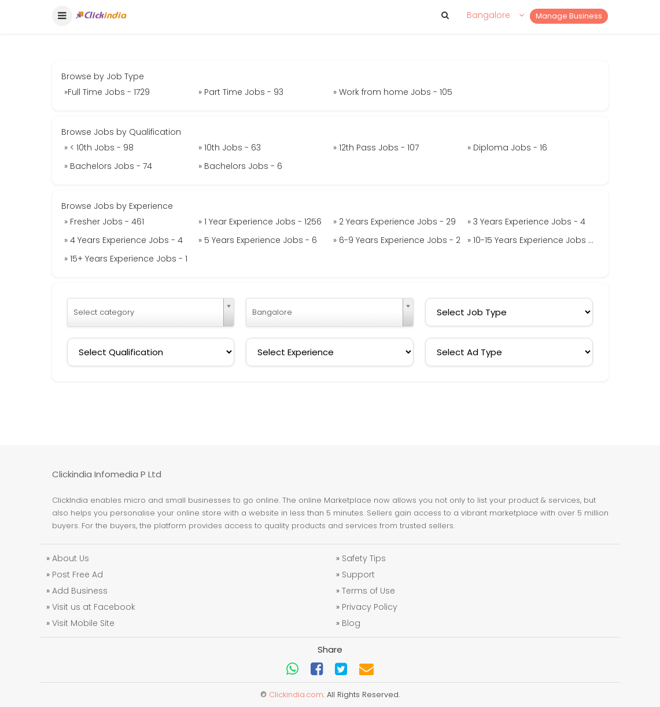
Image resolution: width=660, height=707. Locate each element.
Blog (351, 623)
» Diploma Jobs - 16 (507, 147)
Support (358, 574)
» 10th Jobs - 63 (229, 147)
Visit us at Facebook (93, 607)
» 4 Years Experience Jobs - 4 (123, 240)
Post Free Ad (77, 574)
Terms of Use (368, 590)
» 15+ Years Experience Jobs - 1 (125, 258)
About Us (70, 558)
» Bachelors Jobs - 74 (108, 166)
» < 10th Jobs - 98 (99, 147)
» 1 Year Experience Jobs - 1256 (260, 221)
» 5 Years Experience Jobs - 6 (257, 240)
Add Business (80, 590)
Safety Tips (364, 558)
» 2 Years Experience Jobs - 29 (394, 221)
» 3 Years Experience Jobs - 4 (526, 221)
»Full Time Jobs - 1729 (107, 92)
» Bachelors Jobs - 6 (240, 166)
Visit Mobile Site (83, 623)
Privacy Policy (369, 607)
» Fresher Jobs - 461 (104, 221)
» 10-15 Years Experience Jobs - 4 (533, 240)
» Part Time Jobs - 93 (240, 92)
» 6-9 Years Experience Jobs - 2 (396, 240)
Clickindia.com (296, 694)
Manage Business (569, 15)
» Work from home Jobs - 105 (392, 92)
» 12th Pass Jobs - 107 (376, 147)
